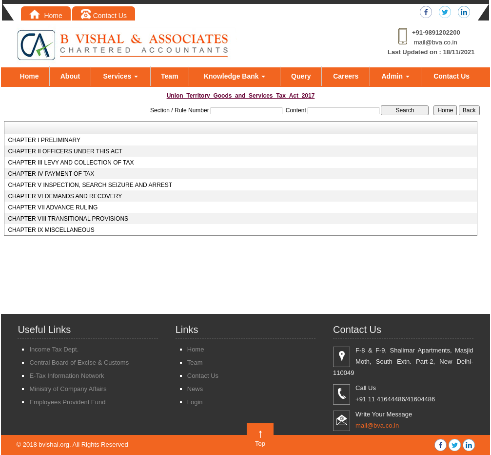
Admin (396, 76)
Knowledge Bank (235, 76)
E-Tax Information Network (66, 375)
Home (45, 16)
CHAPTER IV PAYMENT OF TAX (51, 173)
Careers (345, 76)
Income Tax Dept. (54, 349)
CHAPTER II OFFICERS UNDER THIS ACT (65, 151)
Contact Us (103, 16)
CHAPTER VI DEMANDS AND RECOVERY (65, 196)
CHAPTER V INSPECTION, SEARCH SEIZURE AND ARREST (90, 185)
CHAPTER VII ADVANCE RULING (53, 207)
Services (120, 76)
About (70, 76)
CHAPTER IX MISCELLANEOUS (51, 230)
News (195, 389)
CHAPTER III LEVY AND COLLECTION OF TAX (71, 162)
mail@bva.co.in (435, 42)
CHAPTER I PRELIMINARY (44, 140)
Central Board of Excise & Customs (79, 362)
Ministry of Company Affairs (67, 389)
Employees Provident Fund (67, 402)
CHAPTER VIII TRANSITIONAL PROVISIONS (68, 218)
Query (301, 76)
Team (169, 76)
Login (195, 402)
